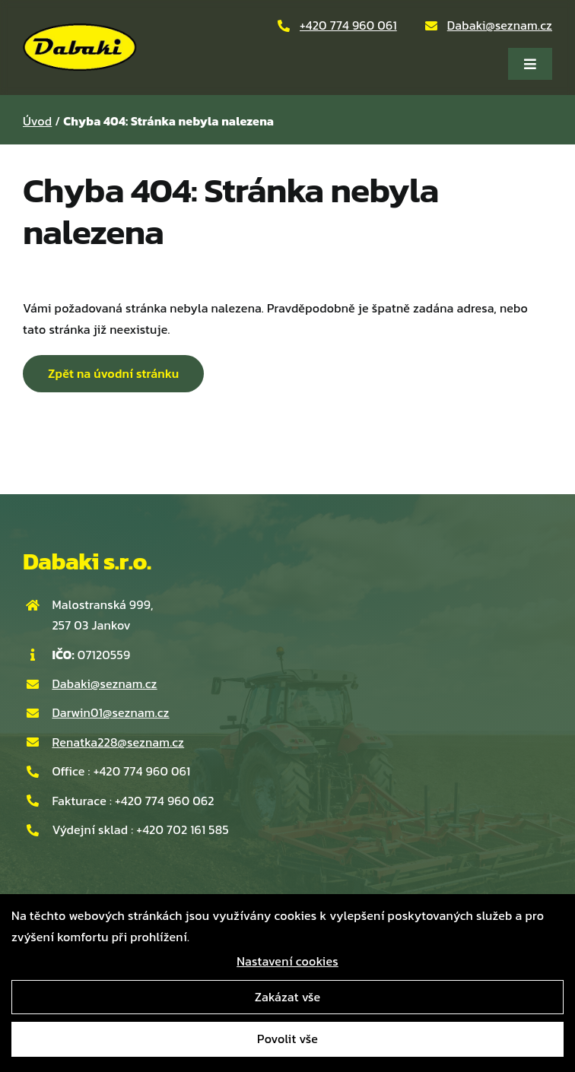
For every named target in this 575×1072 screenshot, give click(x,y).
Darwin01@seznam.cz (110, 712)
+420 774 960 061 (348, 25)
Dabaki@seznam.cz (499, 25)
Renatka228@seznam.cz (118, 742)
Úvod (37, 121)
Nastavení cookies (287, 961)
